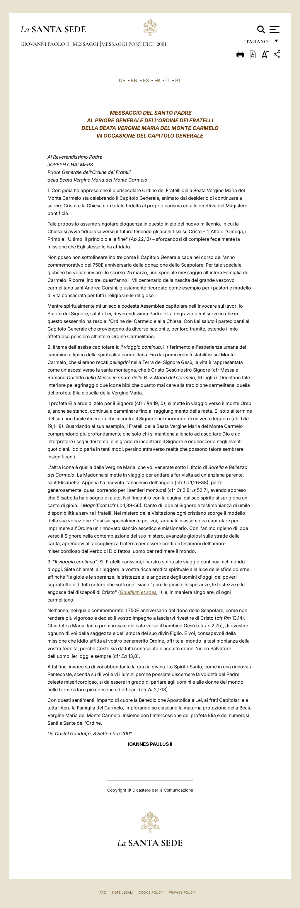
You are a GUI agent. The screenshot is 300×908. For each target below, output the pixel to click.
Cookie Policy (151, 892)
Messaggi (86, 44)
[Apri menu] (273, 29)
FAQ (103, 892)
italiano (257, 43)
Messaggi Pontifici (128, 44)
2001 (161, 44)
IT (168, 80)
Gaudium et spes (138, 592)
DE (122, 80)
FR (157, 80)
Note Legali (122, 892)
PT (178, 80)
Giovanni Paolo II (46, 44)
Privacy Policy (182, 892)
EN (134, 80)
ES (146, 80)
